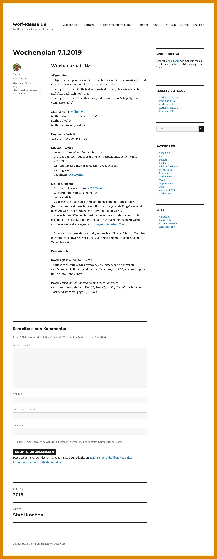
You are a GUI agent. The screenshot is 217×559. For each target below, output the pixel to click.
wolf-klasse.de (29, 24)
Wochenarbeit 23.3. (169, 107)
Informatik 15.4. (167, 101)
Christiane (18, 74)
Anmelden (164, 216)
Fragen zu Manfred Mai (109, 224)
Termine (89, 24)
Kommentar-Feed (168, 223)
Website (18, 425)
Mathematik (19, 90)
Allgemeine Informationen (116, 24)
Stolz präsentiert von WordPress (48, 543)
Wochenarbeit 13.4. (169, 104)
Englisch (198, 24)
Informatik (165, 173)
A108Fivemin (76, 174)
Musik (156, 24)
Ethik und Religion (168, 166)
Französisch (28, 86)
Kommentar (21, 345)
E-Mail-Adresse (24, 409)
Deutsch (170, 24)
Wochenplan (71, 24)
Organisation (33, 90)
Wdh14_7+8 (78, 111)
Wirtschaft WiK (167, 190)
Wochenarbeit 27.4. (169, 97)
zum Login (173, 61)
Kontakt (143, 24)
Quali (161, 186)
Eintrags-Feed (166, 220)
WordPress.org (167, 227)
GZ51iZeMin (96, 188)
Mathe (184, 24)
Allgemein (18, 83)
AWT (161, 156)
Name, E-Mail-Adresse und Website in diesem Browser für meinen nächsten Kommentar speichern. (70, 442)
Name (17, 394)
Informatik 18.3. (167, 111)
